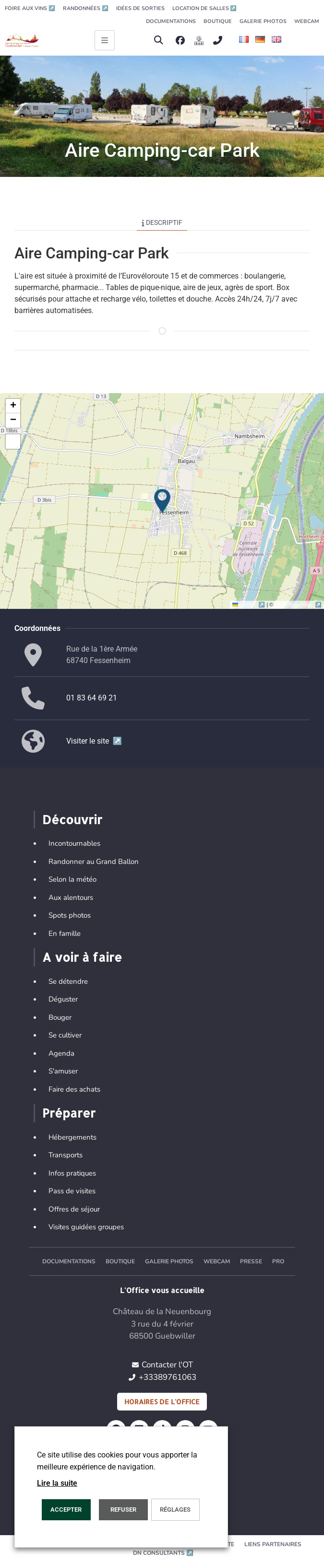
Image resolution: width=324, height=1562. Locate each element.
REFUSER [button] (123, 1509)
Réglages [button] (175, 1509)
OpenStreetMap (298, 604)
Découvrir (72, 819)
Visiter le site (94, 741)
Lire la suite (57, 1483)
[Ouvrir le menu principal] (105, 40)
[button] (158, 40)
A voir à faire (82, 957)
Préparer (69, 1112)
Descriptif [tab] (162, 222)
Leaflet (249, 604)
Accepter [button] (66, 1509)
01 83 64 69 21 (91, 697)
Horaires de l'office (162, 1402)
